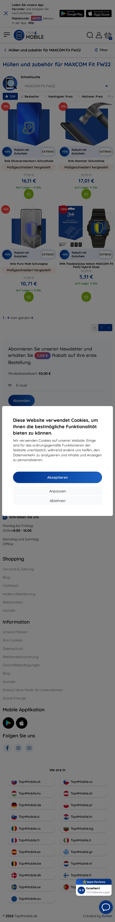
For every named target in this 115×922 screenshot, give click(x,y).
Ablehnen (57, 500)
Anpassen (57, 491)
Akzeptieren (57, 477)
